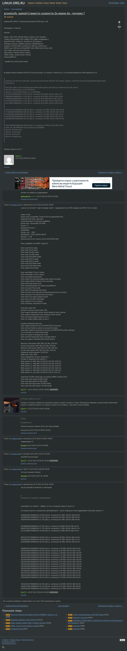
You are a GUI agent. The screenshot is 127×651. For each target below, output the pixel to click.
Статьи (46, 3)
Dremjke (24, 445)
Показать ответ (26, 433)
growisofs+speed (17, 629)
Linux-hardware (16, 9)
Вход (122, 3)
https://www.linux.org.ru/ (9, 643)
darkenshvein (25, 196)
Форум (52, 3)
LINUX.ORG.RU (13, 3)
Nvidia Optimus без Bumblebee (17, 172)
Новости (31, 3)
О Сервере (5, 640)
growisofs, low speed (80, 618)
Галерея (39, 3)
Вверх (122, 640)
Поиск (64, 3)
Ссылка (6, 167)
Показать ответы (26, 199)
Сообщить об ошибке (8, 641)
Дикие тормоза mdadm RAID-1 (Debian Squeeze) (28, 623)
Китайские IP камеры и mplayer (109, 172)
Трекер (58, 3)
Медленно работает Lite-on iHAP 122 (24, 620)
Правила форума (15, 640)
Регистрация (114, 3)
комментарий (16, 205)
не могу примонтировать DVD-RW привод (88, 615)
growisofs (10, 17)
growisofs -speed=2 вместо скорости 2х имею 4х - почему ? (44, 13)
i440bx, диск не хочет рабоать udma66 (25, 626)
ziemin (23, 408)
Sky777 (18, 156)
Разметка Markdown (28, 640)
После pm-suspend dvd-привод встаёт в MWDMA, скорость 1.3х (34, 615)
